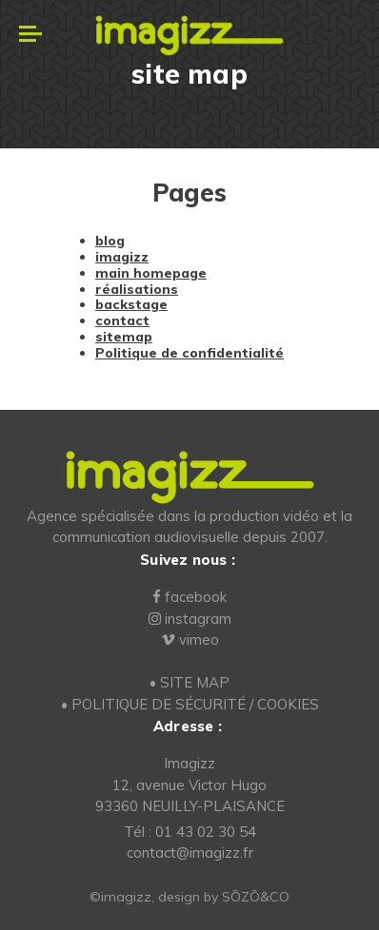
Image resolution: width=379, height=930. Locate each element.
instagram (190, 619)
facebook (189, 597)
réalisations (136, 289)
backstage (131, 304)
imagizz (122, 256)
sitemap (123, 336)
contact (122, 320)
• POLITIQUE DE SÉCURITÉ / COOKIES (190, 704)
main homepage (151, 272)
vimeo (190, 639)
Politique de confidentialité (189, 352)
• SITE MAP (189, 682)
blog (110, 240)
